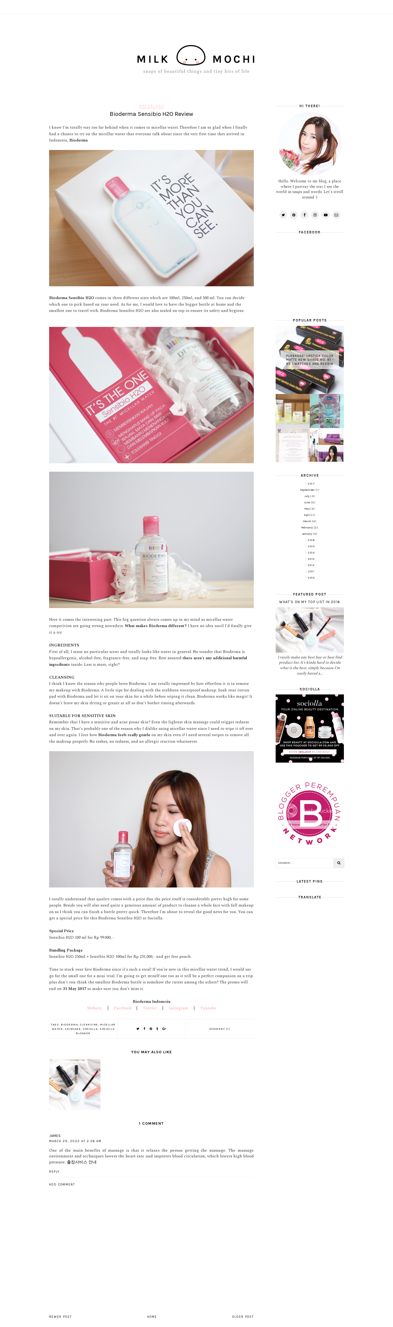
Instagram (178, 1008)
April (307, 515)
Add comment (62, 1184)
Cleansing (89, 1024)
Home (152, 1317)
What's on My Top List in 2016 (309, 602)
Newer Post (60, 1317)
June (307, 502)
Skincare (73, 1029)
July (308, 496)
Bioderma (69, 1024)
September (307, 490)
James (55, 1136)
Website (94, 1008)
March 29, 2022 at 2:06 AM (75, 1141)
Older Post (243, 1317)
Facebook (123, 1008)
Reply (54, 1171)
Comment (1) (219, 1029)
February (307, 527)
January (307, 533)
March (307, 521)
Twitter (150, 1008)
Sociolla (90, 1029)
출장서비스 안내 (82, 1162)
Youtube (208, 1008)
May (307, 508)
